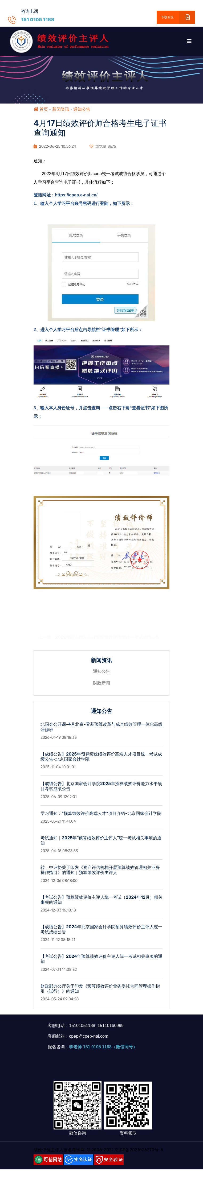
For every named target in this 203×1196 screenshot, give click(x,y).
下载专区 (178, 17)
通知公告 (81, 109)
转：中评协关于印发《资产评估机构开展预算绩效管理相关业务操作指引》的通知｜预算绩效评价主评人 (100, 873)
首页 (41, 109)
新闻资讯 (60, 109)
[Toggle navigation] (189, 41)
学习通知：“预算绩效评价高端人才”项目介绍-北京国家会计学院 (100, 815)
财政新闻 (101, 685)
